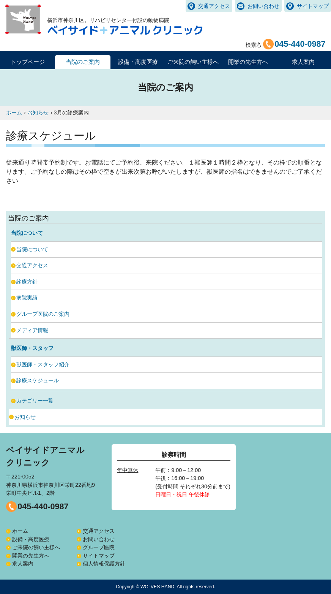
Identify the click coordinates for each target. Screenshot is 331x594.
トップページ (28, 62)
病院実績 (27, 298)
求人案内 (303, 62)
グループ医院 (99, 547)
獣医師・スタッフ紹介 (42, 364)
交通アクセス (214, 6)
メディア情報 (32, 330)
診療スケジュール (37, 380)
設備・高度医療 (30, 539)
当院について (32, 249)
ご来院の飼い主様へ (36, 547)
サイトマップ (313, 6)
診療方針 (27, 282)
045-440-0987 (42, 506)
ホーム (20, 531)
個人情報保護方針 (104, 564)
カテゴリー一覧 (35, 401)
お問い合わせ (263, 6)
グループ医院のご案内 (42, 314)
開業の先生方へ (30, 556)
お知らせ (25, 417)
